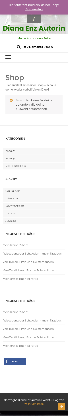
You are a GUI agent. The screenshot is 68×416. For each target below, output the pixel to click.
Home (9, 158)
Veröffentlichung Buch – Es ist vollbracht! (30, 270)
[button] (15, 361)
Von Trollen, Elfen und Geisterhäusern (28, 262)
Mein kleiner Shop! (15, 245)
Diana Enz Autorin (34, 28)
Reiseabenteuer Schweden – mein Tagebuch (33, 253)
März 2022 (11, 198)
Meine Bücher (14, 166)
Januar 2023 (12, 191)
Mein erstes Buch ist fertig (20, 278)
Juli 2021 (10, 213)
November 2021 (14, 206)
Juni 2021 (10, 221)
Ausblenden (34, 9)
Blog (8, 151)
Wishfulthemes (34, 404)
